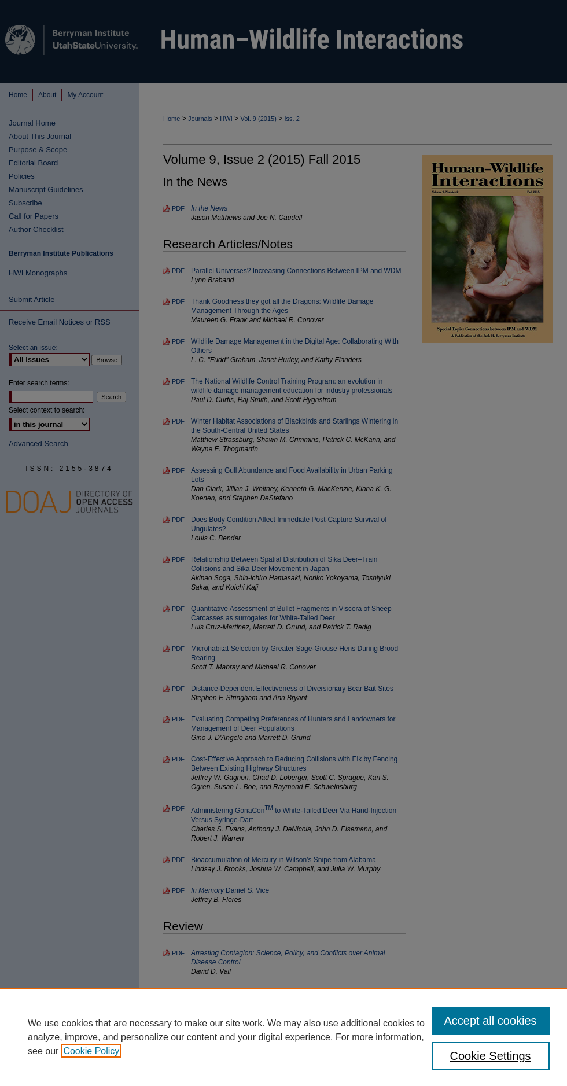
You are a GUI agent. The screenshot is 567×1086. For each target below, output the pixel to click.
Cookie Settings (490, 1056)
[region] (283, 1037)
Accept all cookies (490, 1020)
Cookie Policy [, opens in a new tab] (91, 1051)
